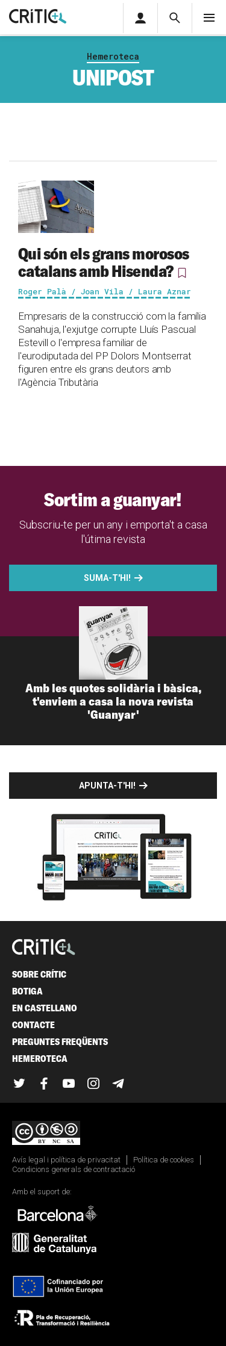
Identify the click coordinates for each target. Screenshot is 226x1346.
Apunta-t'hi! (107, 785)
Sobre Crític (39, 974)
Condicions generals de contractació (73, 1169)
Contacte (33, 1025)
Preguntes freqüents (60, 1041)
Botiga (27, 991)
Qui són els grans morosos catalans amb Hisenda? (103, 262)
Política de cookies (163, 1159)
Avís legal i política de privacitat (66, 1159)
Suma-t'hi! (107, 578)
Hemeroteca (113, 56)
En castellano (44, 1008)
